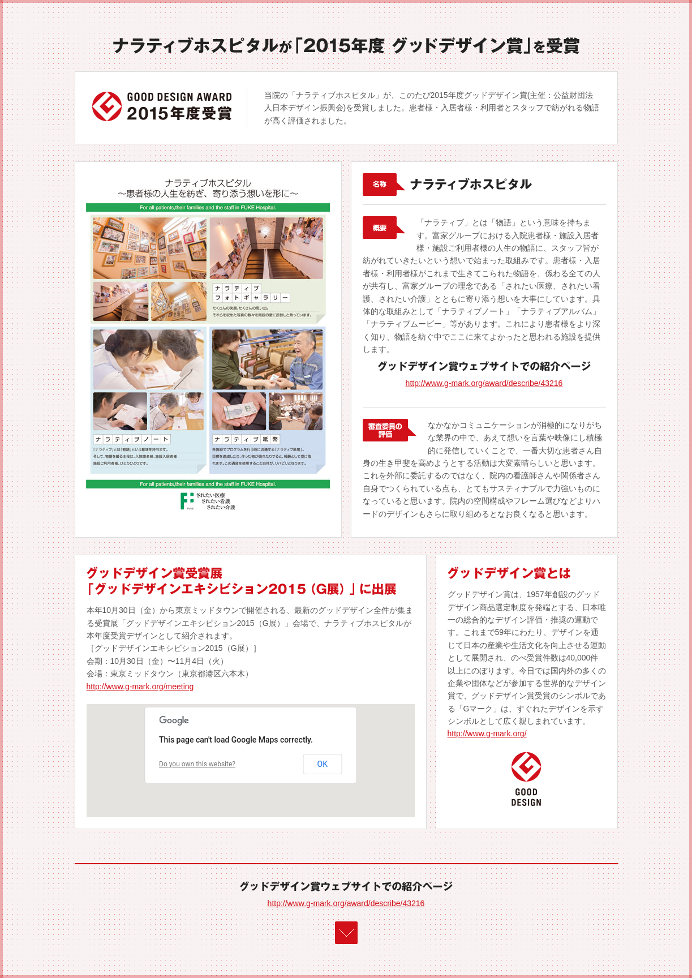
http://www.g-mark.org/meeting (140, 686)
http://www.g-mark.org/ (487, 733)
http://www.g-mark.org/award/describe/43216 (484, 383)
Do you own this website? (197, 764)
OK (322, 764)
